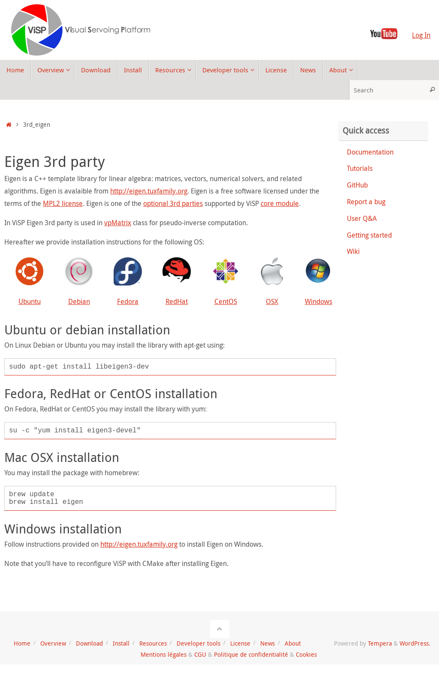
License (240, 643)
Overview (53, 643)
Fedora (127, 301)
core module (280, 203)
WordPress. (415, 643)
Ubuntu (29, 301)
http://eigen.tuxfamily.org (148, 191)
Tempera (380, 643)
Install (121, 643)
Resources (153, 643)
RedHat (176, 301)
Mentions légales (163, 654)
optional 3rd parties (173, 203)
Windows (318, 301)
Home (22, 643)
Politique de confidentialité (251, 654)
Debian (79, 301)
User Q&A (362, 218)
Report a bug (366, 201)
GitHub (357, 185)
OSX (272, 301)
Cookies (306, 654)
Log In (421, 35)
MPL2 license (63, 203)
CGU (200, 654)
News (267, 643)
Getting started (369, 235)
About (293, 643)
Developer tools (198, 643)
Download (89, 643)
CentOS (225, 301)
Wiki (353, 251)
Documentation (370, 152)
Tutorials (360, 168)
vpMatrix (117, 222)
